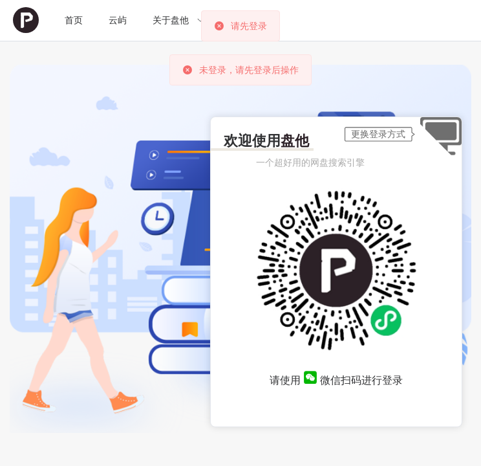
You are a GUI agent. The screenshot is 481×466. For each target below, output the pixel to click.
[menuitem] (26, 20)
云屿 (118, 20)
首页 (74, 20)
